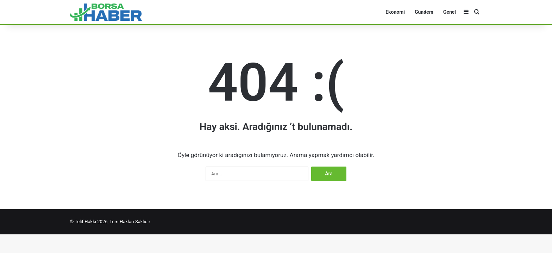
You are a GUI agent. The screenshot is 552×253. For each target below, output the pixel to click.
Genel (449, 12)
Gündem (424, 12)
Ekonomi (395, 12)
